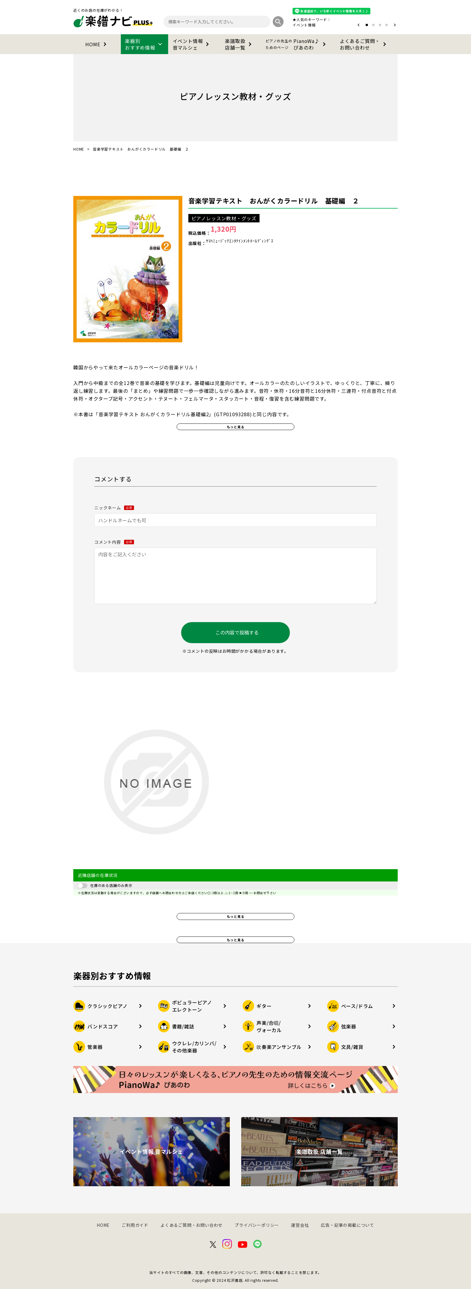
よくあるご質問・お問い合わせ (364, 44)
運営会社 (300, 1225)
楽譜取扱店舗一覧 (239, 44)
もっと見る (236, 426)
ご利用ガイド (135, 1225)
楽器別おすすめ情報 (144, 44)
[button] (358, 25)
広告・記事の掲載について (347, 1225)
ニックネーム (114, 508)
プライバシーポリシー (257, 1225)
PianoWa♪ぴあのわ (297, 44)
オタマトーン (286, 24)
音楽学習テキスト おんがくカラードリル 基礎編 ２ (273, 200)
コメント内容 (114, 542)
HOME (96, 44)
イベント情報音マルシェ (192, 44)
